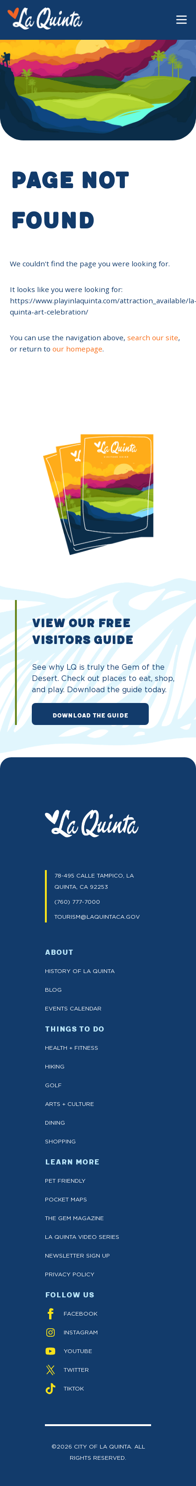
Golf (53, 1085)
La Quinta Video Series (82, 1236)
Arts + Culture (69, 1103)
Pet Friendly (65, 1180)
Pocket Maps (66, 1199)
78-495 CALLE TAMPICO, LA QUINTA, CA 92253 (94, 881)
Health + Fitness (71, 1047)
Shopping (60, 1141)
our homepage (77, 348)
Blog (53, 989)
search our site (152, 337)
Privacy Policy (69, 1274)
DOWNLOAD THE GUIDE (90, 714)
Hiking (55, 1066)
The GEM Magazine (74, 1218)
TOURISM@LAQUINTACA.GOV (97, 916)
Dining (55, 1122)
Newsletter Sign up (77, 1255)
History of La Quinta (80, 970)
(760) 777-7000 (77, 901)
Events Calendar (73, 1008)
